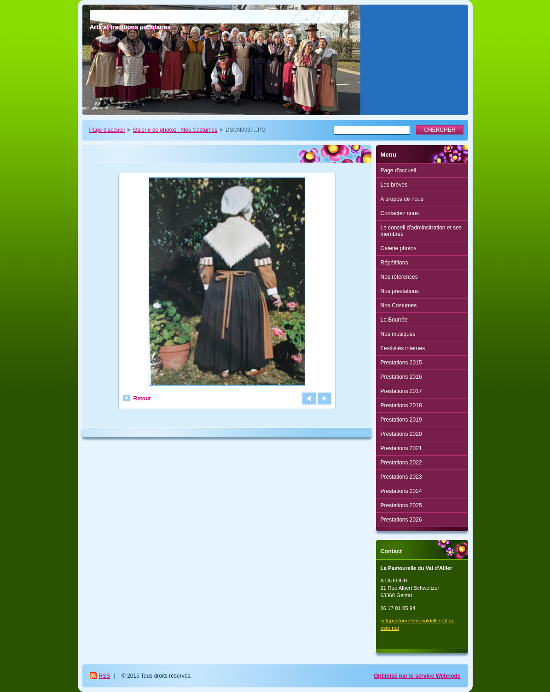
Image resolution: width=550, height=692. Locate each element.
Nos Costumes (399, 305)
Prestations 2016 (401, 377)
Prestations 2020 (401, 434)
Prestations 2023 (401, 477)
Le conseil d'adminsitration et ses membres (421, 230)
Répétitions (394, 262)
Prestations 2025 (401, 505)
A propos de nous (402, 199)
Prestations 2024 (401, 491)
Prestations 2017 (401, 391)
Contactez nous (400, 213)
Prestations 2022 (401, 462)
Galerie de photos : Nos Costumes (175, 130)
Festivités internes (403, 348)
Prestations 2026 (401, 519)
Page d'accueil (107, 130)
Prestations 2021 (401, 448)
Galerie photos (399, 248)
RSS (104, 676)
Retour (142, 398)
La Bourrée (394, 320)
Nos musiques (398, 334)
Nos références (399, 277)
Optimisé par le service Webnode (417, 676)
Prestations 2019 (401, 419)
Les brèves (394, 185)
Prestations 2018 (401, 405)
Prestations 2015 (401, 362)
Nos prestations (400, 291)
